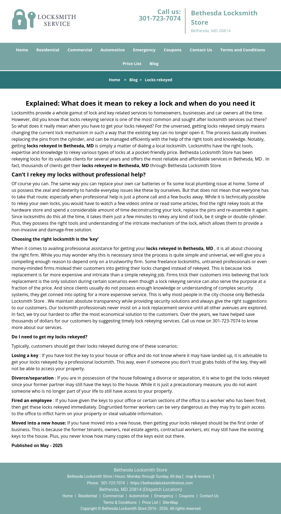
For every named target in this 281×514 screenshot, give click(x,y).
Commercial (80, 49)
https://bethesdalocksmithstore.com (161, 483)
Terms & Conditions (120, 502)
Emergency (144, 49)
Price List (132, 63)
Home (22, 49)
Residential (47, 49)
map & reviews (198, 476)
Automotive (112, 49)
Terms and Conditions (242, 49)
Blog (154, 63)
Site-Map (170, 502)
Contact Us (201, 49)
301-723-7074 (160, 18)
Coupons (173, 49)
